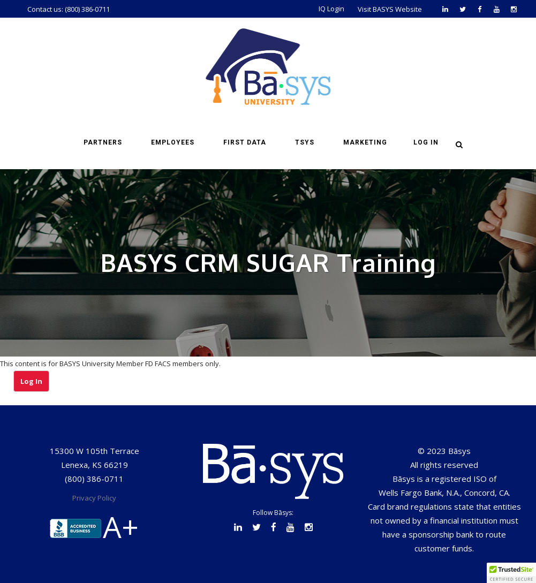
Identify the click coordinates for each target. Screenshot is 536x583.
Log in (426, 142)
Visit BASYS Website (390, 9)
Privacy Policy (94, 498)
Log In (31, 381)
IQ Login (331, 8)
